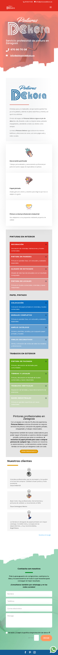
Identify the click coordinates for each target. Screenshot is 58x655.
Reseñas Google (45, 532)
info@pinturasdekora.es (22, 55)
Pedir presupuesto (29, 451)
